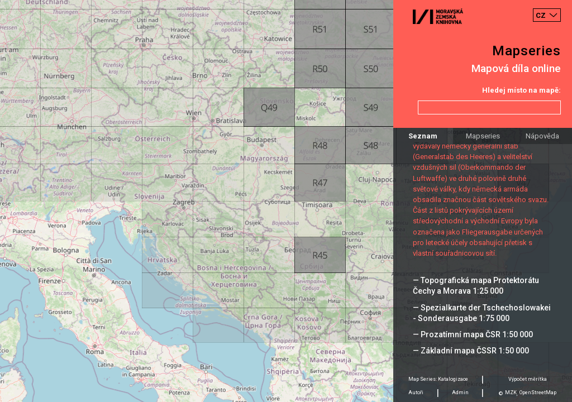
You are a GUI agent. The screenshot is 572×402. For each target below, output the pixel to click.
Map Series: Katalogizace (438, 379)
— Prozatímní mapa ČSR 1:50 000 (473, 334)
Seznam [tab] (422, 136)
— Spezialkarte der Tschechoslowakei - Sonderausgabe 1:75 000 (482, 313)
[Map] (286, 201)
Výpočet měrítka (527, 379)
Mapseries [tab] (483, 136)
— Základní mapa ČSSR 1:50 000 (471, 350)
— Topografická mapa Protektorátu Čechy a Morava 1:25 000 (476, 285)
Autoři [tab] (415, 392)
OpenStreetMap (537, 392)
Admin (460, 392)
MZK (511, 392)
